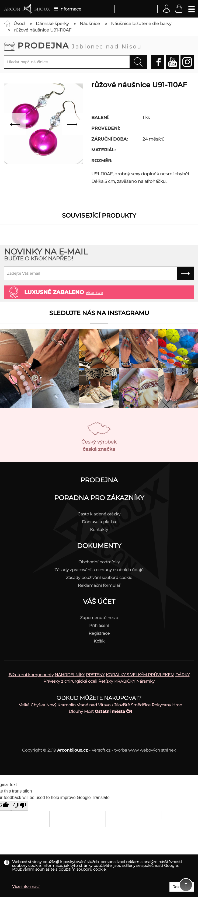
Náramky (145, 681)
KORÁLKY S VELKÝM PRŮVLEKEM (140, 674)
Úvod (19, 23)
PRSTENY (95, 674)
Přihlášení (99, 625)
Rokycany (161, 704)
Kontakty (99, 529)
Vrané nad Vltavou (95, 704)
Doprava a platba (99, 521)
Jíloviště (122, 704)
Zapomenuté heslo (99, 617)
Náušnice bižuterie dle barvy (141, 23)
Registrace (99, 633)
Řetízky (105, 681)
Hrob (177, 704)
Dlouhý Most (81, 711)
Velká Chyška (32, 704)
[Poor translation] (19, 806)
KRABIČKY (124, 681)
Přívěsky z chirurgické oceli (70, 681)
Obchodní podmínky (99, 561)
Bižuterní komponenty (31, 674)
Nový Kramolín (61, 704)
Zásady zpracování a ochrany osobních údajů (99, 569)
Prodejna (80, 46)
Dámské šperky (52, 23)
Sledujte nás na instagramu (99, 313)
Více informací (26, 886)
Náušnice (90, 23)
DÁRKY (182, 674)
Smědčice (141, 704)
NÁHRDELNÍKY (70, 674)
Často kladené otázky (99, 513)
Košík (99, 641)
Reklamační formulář (99, 585)
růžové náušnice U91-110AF (42, 30)
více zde (94, 292)
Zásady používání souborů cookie (99, 577)
